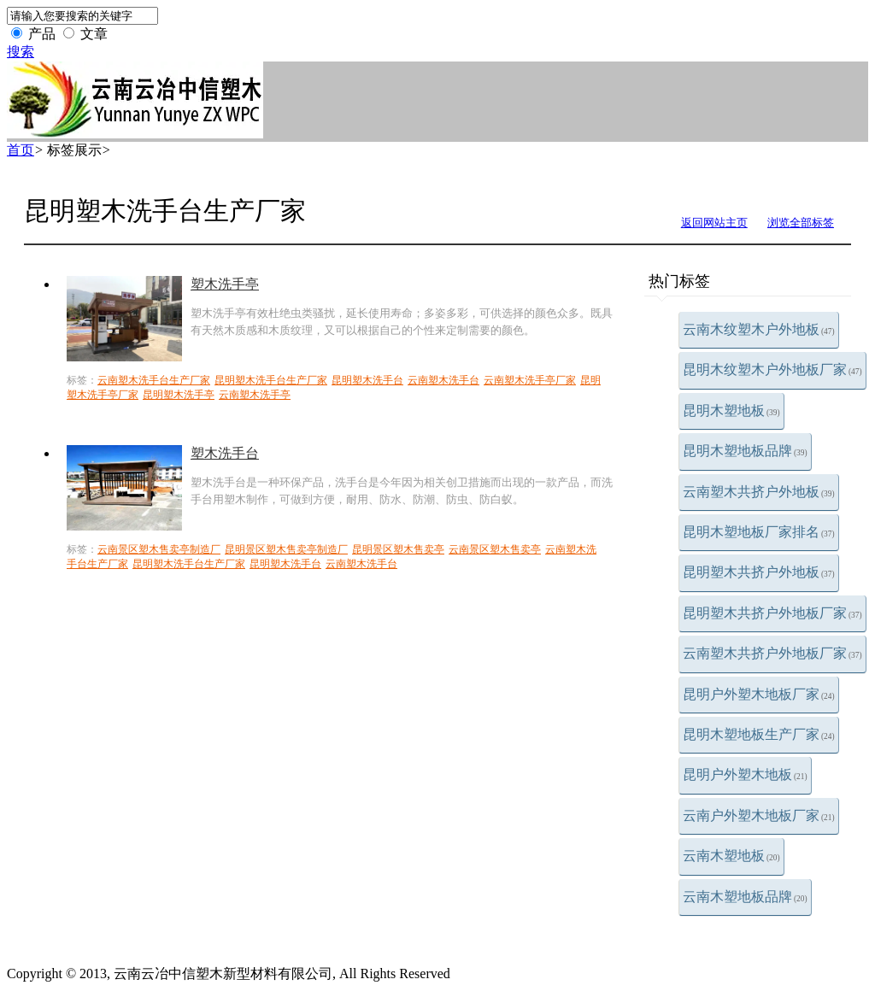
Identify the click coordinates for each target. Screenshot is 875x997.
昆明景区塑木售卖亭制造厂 (286, 549)
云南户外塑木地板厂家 (759, 815)
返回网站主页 (714, 222)
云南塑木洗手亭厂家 (530, 380)
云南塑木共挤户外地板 (759, 491)
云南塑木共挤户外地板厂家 (772, 653)
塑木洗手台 (225, 453)
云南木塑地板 (731, 855)
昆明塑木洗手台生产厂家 (270, 380)
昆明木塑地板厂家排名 (759, 532)
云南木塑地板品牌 (745, 896)
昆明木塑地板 (731, 410)
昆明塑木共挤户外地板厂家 (772, 613)
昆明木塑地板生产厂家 (759, 734)
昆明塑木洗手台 (367, 380)
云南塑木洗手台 (443, 380)
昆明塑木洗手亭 (178, 395)
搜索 (20, 51)
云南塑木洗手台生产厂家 (153, 380)
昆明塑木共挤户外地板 (759, 572)
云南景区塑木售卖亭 (495, 549)
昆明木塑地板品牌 (745, 450)
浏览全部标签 (800, 222)
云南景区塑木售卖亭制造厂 (158, 549)
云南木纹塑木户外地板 (759, 329)
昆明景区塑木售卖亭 (398, 549)
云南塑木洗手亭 (255, 395)
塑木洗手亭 (225, 284)
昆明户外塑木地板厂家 (759, 694)
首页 (20, 150)
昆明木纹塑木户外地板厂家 (772, 369)
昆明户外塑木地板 (745, 774)
